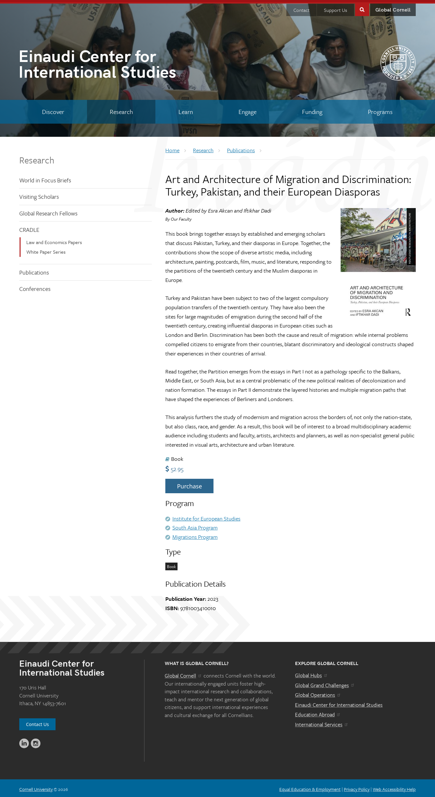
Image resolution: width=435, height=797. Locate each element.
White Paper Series (45, 249)
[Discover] (53, 109)
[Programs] (380, 109)
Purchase (189, 484)
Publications (34, 270)
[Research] (121, 109)
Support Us (335, 7)
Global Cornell (393, 8)
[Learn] (185, 109)
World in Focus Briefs (45, 177)
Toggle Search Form (362, 7)
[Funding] (312, 109)
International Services (322, 722)
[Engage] (247, 109)
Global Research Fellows (48, 211)
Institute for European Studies (206, 516)
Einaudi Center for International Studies (339, 702)
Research (36, 157)
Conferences (34, 286)
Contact (301, 7)
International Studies (117, 63)
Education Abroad (318, 712)
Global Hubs (311, 673)
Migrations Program (195, 534)
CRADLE (29, 227)
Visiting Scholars (39, 194)
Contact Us (37, 722)
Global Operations (318, 692)
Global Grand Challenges (325, 683)
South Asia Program (195, 525)
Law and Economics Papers (54, 239)
